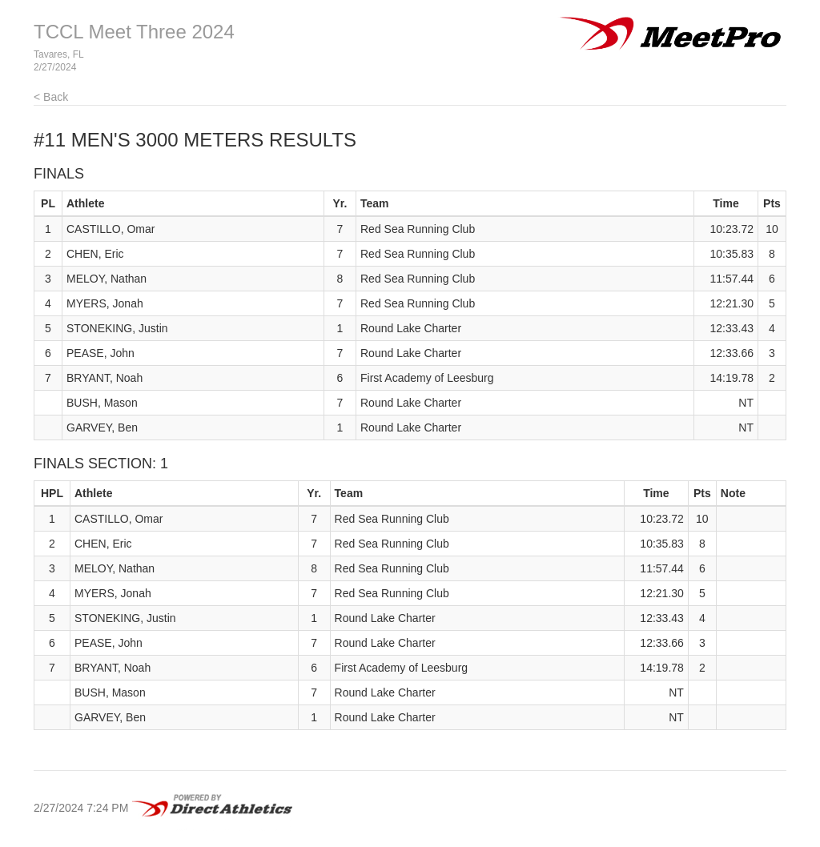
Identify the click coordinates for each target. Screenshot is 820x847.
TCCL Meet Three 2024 (134, 31)
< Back (51, 96)
